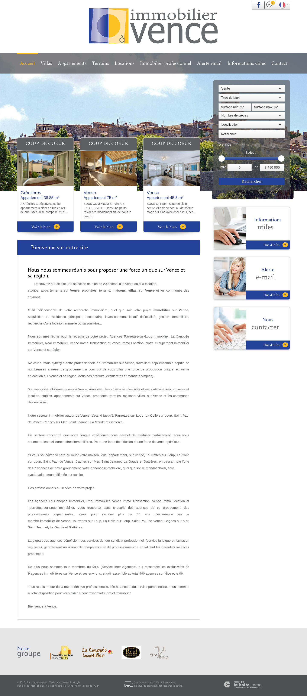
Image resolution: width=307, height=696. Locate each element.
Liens (70, 685)
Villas (46, 63)
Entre (222, 167)
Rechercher (252, 181)
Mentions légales (40, 685)
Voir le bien (45, 227)
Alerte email (209, 63)
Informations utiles (246, 63)
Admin (78, 685)
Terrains (100, 63)
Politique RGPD (91, 685)
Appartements (72, 63)
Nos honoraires (58, 685)
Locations (124, 63)
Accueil (27, 63)
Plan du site (23, 685)
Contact (279, 63)
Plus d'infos (275, 244)
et (256, 167)
